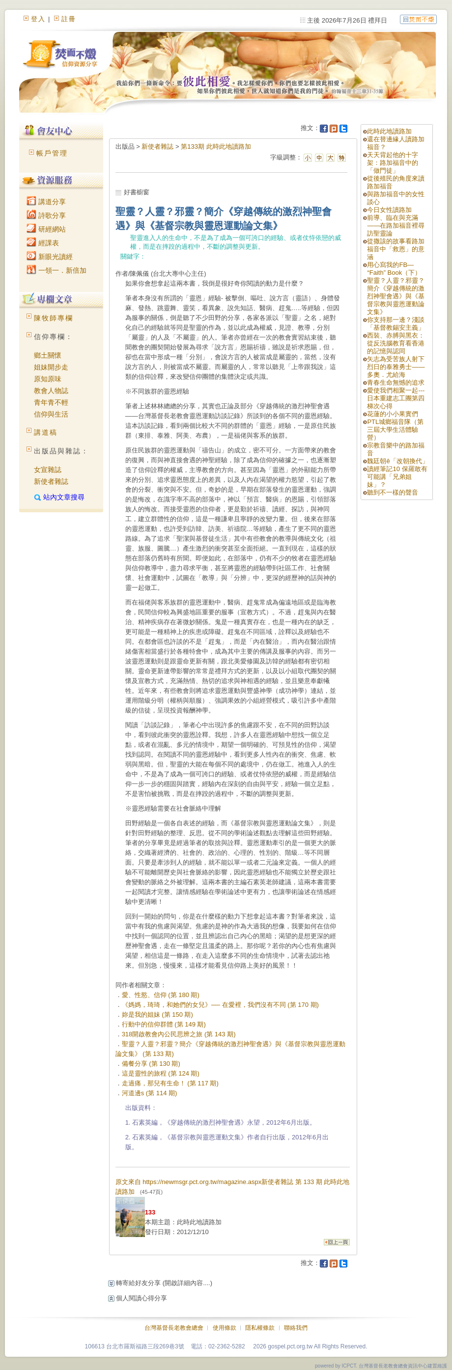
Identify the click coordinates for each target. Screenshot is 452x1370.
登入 (38, 19)
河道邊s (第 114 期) (149, 1093)
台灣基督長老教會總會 (173, 1327)
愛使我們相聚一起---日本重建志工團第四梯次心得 (395, 398)
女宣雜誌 (47, 470)
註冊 (68, 19)
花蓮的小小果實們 (392, 414)
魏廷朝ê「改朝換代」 (397, 461)
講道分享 (46, 202)
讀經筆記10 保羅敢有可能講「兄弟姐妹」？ (397, 476)
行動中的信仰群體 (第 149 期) (164, 1024)
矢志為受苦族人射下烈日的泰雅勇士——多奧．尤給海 (395, 366)
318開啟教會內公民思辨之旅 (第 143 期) (179, 1034)
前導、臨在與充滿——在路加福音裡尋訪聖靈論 (395, 225)
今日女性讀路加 (389, 209)
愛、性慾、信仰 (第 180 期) (160, 995)
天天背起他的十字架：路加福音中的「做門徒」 (392, 162)
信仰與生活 (51, 414)
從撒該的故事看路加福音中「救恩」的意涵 (395, 249)
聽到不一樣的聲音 (392, 492)
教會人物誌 (51, 391)
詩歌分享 (46, 215)
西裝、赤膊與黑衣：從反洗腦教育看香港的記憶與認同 (395, 343)
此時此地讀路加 (389, 131)
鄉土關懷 (47, 355)
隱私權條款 (260, 1327)
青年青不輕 (51, 402)
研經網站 (46, 229)
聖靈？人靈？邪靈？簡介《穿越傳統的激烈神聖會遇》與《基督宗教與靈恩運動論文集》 (395, 296)
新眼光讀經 (50, 257)
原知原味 (47, 379)
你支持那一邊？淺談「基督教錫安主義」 (395, 323)
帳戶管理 (52, 153)
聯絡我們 (296, 1327)
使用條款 (224, 1327)
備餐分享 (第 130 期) (151, 1063)
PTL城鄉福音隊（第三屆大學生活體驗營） (395, 429)
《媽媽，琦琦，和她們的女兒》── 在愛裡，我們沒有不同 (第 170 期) (220, 1004)
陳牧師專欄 (53, 318)
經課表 (43, 243)
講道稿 (45, 432)
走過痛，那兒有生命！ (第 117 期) (170, 1083)
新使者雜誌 (51, 481)
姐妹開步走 (51, 367)
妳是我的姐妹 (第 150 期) (157, 1014)
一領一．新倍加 (56, 270)
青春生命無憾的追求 (395, 382)
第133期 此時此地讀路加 (216, 146)
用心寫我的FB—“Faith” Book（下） (394, 268)
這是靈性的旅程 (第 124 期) (160, 1073)
